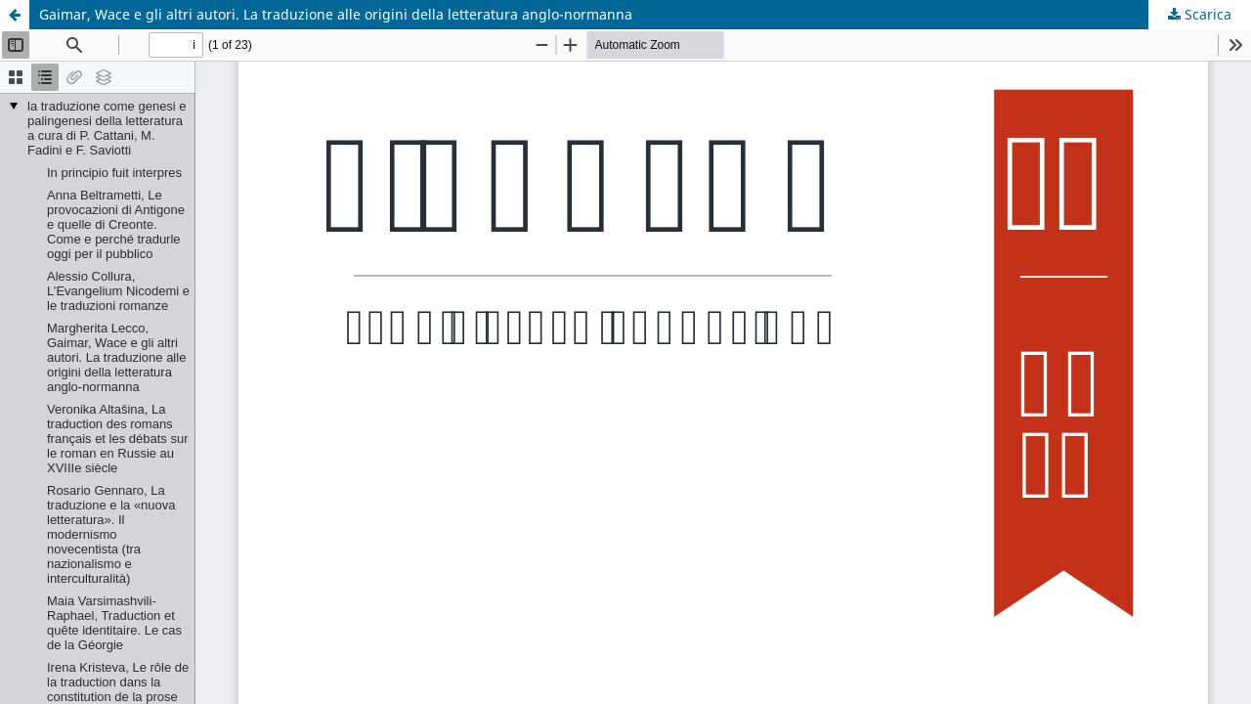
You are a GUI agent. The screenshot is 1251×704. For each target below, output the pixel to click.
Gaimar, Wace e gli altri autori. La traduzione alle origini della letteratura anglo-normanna (335, 14)
